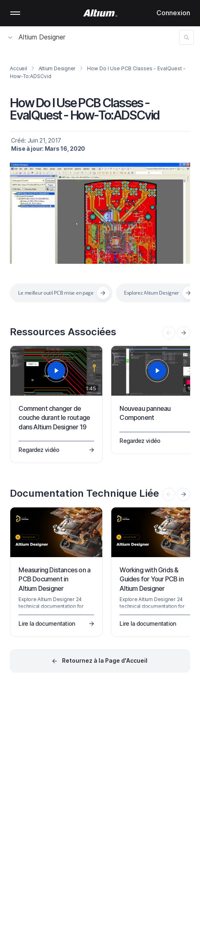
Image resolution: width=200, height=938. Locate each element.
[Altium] (100, 13)
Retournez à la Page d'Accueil (104, 660)
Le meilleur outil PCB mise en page (55, 292)
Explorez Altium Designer (151, 292)
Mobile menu (15, 13)
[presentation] (183, 332)
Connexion (173, 13)
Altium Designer (36, 37)
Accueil (18, 68)
